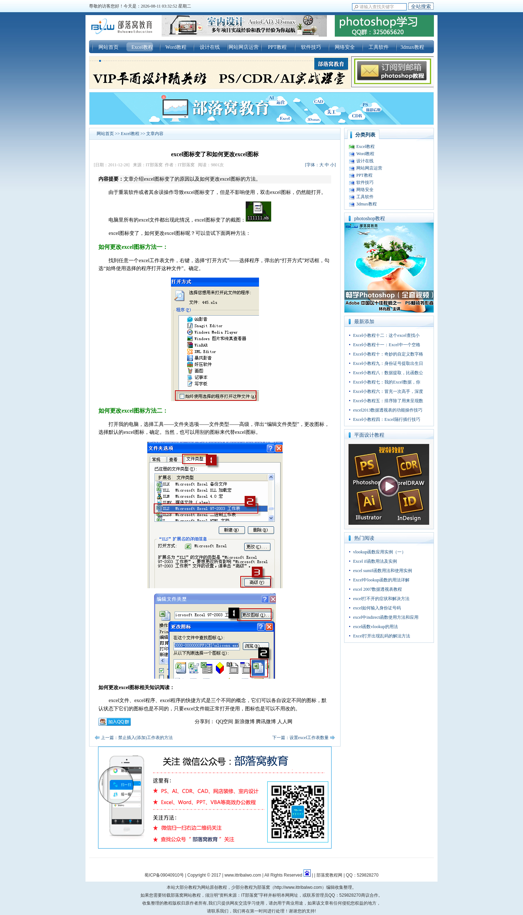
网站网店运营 (243, 47)
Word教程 (176, 47)
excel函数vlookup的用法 (375, 626)
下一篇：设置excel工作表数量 (300, 737)
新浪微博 (245, 721)
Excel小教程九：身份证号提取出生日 (388, 363)
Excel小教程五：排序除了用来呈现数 (388, 400)
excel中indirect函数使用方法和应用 (385, 617)
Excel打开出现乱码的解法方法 (381, 635)
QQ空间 (224, 721)
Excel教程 (142, 47)
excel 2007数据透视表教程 (377, 589)
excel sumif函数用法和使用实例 (382, 570)
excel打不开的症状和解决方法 (381, 598)
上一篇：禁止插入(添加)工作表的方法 (137, 737)
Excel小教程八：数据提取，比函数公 (388, 372)
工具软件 (379, 47)
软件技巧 (311, 47)
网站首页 (108, 47)
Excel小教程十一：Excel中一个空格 (386, 344)
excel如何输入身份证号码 (377, 607)
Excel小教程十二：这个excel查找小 (386, 335)
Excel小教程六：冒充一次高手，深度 (388, 391)
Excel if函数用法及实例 (375, 561)
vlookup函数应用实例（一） (379, 551)
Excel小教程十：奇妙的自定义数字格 (388, 354)
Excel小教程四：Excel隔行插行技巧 (386, 419)
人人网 (284, 721)
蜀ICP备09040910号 (164, 875)
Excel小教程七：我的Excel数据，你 (386, 382)
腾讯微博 (266, 721)
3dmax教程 (412, 47)
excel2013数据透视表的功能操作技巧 (387, 410)
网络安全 (345, 47)
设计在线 (210, 47)
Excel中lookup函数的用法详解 (381, 579)
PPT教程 (277, 47)
